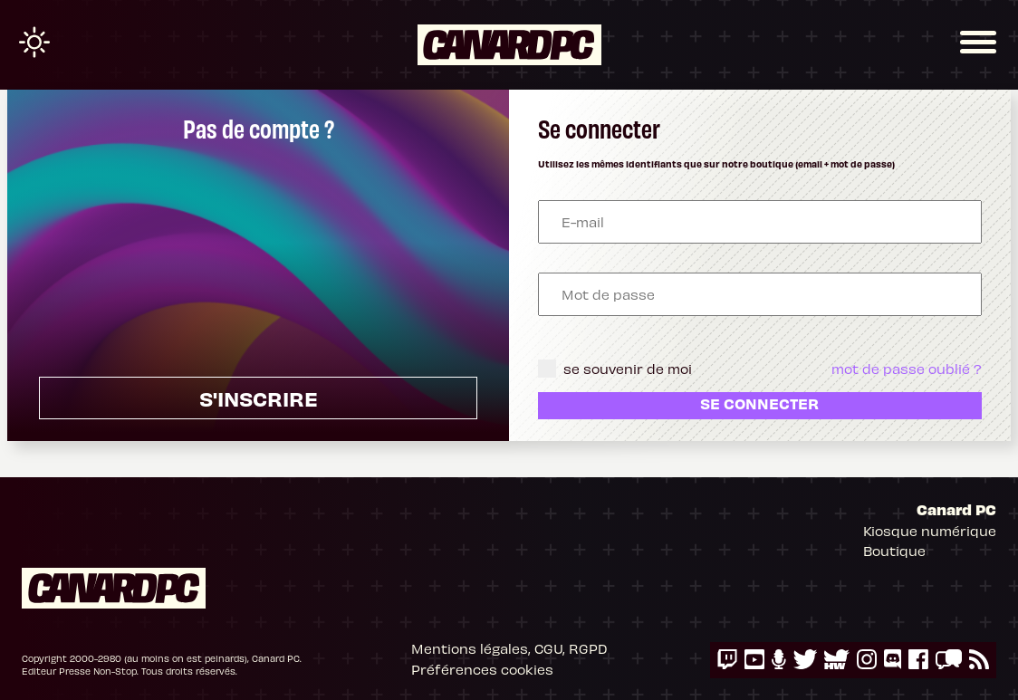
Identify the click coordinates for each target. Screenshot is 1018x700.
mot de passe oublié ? (906, 368)
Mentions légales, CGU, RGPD (509, 648)
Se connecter (759, 403)
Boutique (894, 550)
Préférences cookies (482, 669)
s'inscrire (258, 398)
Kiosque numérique (929, 531)
